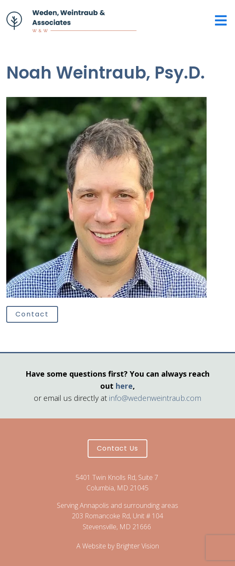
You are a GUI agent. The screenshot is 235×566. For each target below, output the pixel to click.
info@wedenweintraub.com (155, 398)
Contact (32, 314)
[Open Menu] (221, 21)
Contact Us (117, 448)
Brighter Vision (137, 546)
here (124, 386)
